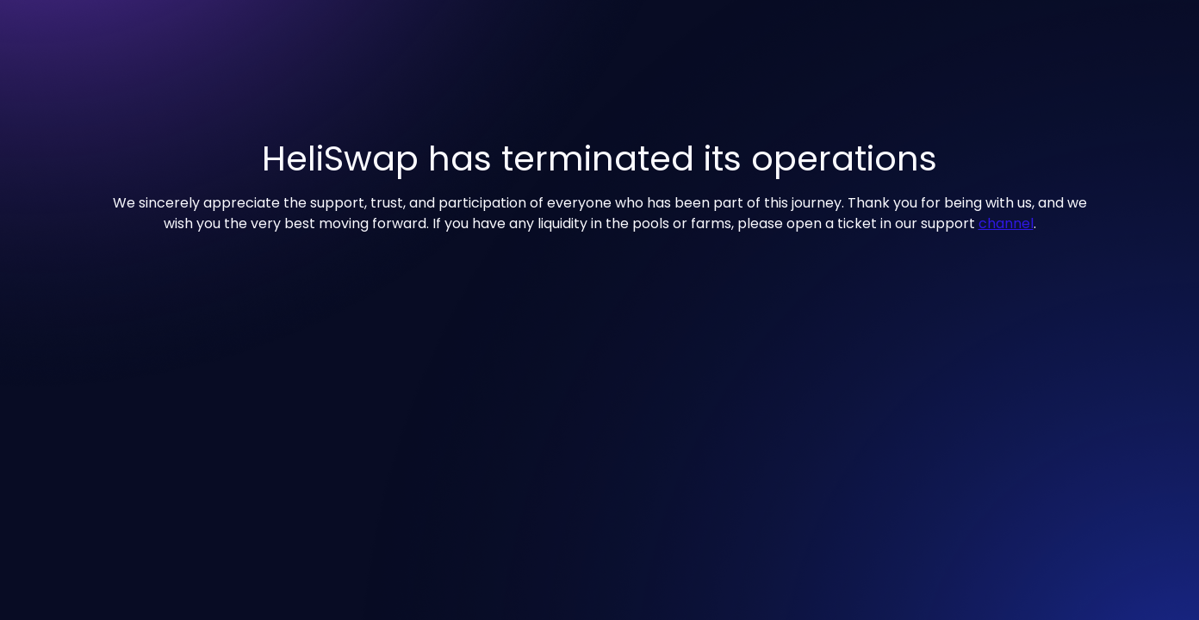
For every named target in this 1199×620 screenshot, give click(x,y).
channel (1006, 223)
